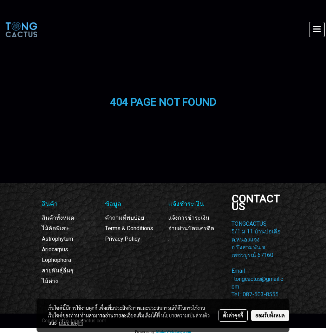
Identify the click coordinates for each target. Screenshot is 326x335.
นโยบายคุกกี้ (71, 323)
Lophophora (56, 260)
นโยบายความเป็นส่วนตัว (185, 315)
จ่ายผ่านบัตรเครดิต (191, 228)
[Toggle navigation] (317, 29)
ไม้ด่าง (50, 281)
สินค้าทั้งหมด (58, 217)
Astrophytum (57, 239)
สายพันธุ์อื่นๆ (57, 270)
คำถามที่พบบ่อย (124, 217)
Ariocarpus (55, 249)
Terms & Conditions (129, 228)
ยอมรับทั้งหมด (270, 315)
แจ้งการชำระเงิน (188, 217)
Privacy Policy (122, 239)
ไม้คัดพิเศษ (55, 228)
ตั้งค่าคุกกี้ (233, 315)
